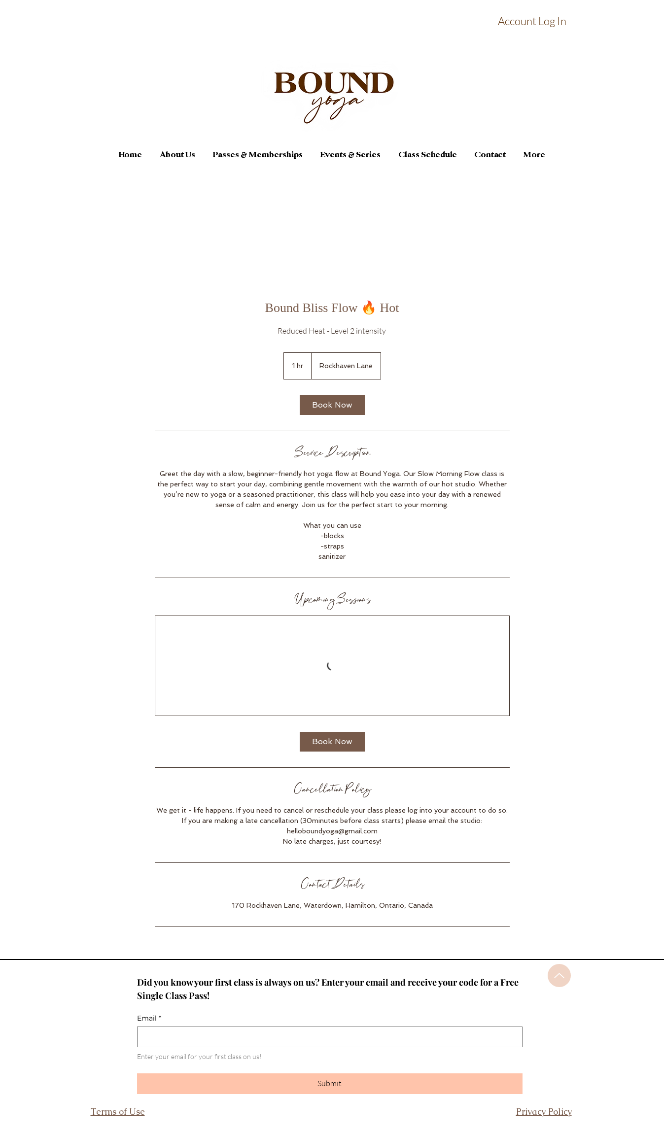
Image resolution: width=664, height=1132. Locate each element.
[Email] (327, 1037)
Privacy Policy (544, 1111)
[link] (332, 405)
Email (149, 1018)
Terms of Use (118, 1111)
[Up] (559, 975)
